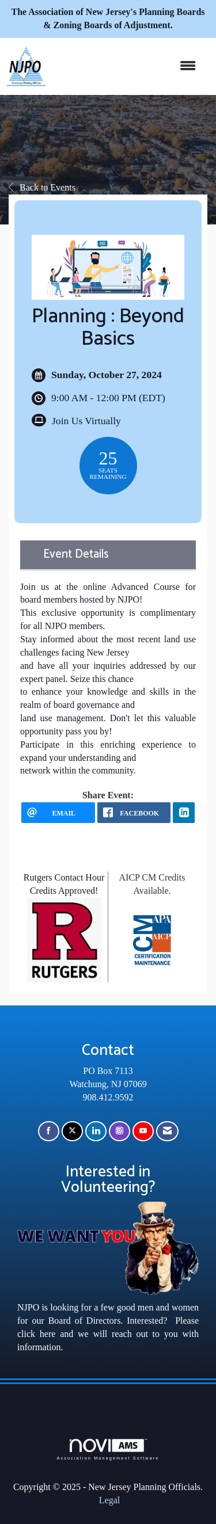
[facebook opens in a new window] (134, 812)
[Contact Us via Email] (167, 1131)
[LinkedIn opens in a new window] (184, 812)
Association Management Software (107, 1449)
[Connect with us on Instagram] (119, 1131)
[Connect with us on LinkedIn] (96, 1131)
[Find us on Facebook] (48, 1131)
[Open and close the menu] (126, 66)
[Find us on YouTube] (143, 1131)
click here (36, 1334)
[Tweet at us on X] (72, 1131)
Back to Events (42, 187)
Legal (109, 1500)
